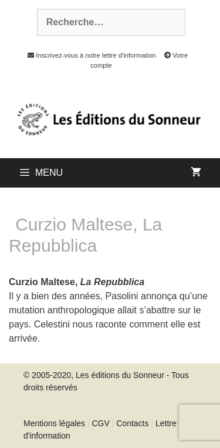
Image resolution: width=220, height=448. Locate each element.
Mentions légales (54, 423)
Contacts (132, 423)
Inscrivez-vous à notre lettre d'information (88, 55)
